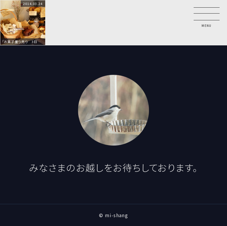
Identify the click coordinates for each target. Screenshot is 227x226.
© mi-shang (113, 215)
